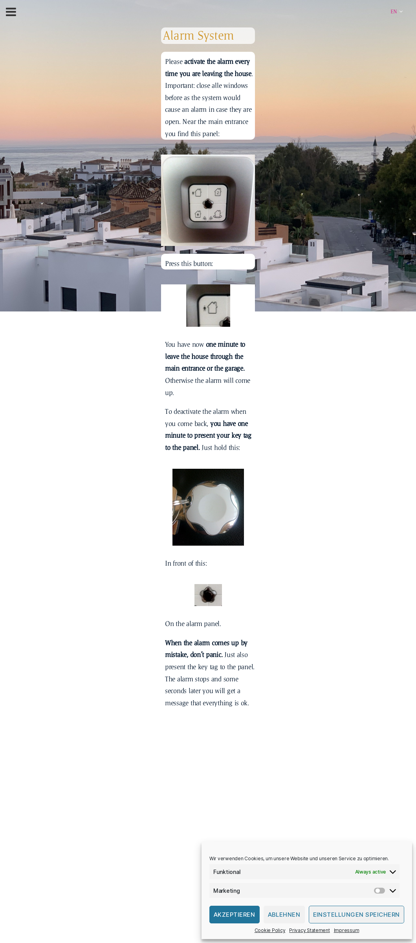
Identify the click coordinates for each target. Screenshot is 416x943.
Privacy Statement (309, 930)
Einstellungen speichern (356, 914)
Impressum (346, 930)
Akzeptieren (234, 914)
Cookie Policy (270, 930)
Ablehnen (284, 914)
